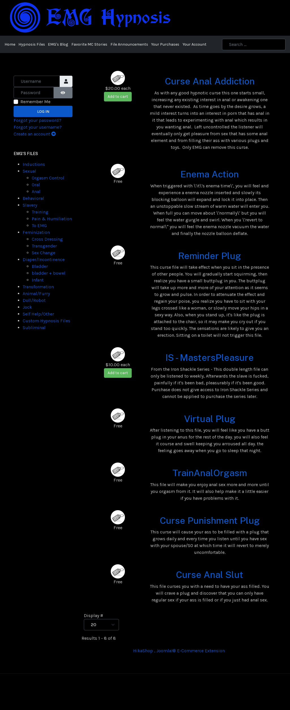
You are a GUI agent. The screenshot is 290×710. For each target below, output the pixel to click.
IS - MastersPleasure (209, 357)
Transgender (44, 246)
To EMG (39, 225)
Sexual (29, 171)
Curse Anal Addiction (210, 81)
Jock (27, 307)
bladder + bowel (48, 273)
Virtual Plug (209, 419)
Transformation (38, 286)
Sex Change (43, 252)
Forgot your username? (38, 127)
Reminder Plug (209, 256)
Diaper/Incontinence (44, 259)
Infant (38, 280)
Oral (36, 184)
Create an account (35, 134)
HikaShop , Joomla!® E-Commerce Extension (179, 650)
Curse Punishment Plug (210, 520)
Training (40, 212)
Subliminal (34, 327)
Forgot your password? (37, 120)
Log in (43, 111)
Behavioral (33, 198)
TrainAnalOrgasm (209, 473)
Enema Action (209, 174)
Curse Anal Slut (209, 574)
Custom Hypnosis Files (46, 320)
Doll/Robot (34, 300)
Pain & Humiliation (52, 218)
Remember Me (35, 101)
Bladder (40, 266)
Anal (36, 191)
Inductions (34, 164)
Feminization (36, 232)
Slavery (30, 205)
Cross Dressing (47, 239)
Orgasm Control (48, 178)
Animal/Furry (36, 293)
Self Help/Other (38, 314)
